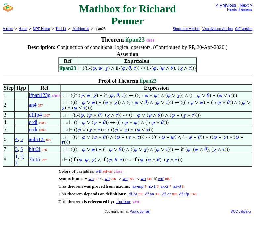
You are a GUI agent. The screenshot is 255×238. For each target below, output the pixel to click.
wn (91, 178)
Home (23, 29)
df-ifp (184, 193)
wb (107, 178)
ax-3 (177, 186)
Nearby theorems (239, 9)
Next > (246, 5)
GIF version (243, 29)
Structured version (186, 29)
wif (160, 178)
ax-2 (164, 186)
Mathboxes (80, 29)
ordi (33, 122)
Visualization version (217, 29)
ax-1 (152, 186)
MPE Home (41, 29)
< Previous (226, 5)
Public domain (140, 211)
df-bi (133, 193)
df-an (149, 193)
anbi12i (37, 139)
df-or (166, 193)
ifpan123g (40, 95)
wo (143, 178)
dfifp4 (35, 115)
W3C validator (241, 211)
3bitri (35, 159)
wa (125, 178)
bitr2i (35, 149)
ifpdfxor (123, 201)
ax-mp (137, 186)
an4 (33, 105)
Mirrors (8, 29)
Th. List (61, 29)
